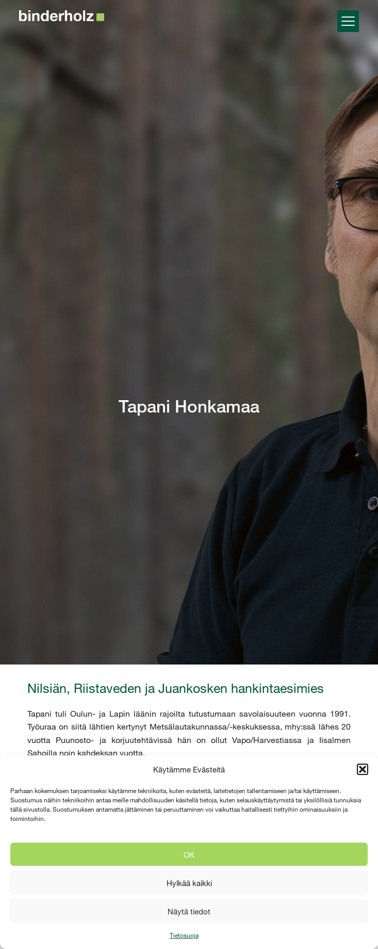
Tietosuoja (184, 935)
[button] (362, 769)
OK (189, 854)
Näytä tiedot (189, 911)
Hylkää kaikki (189, 883)
